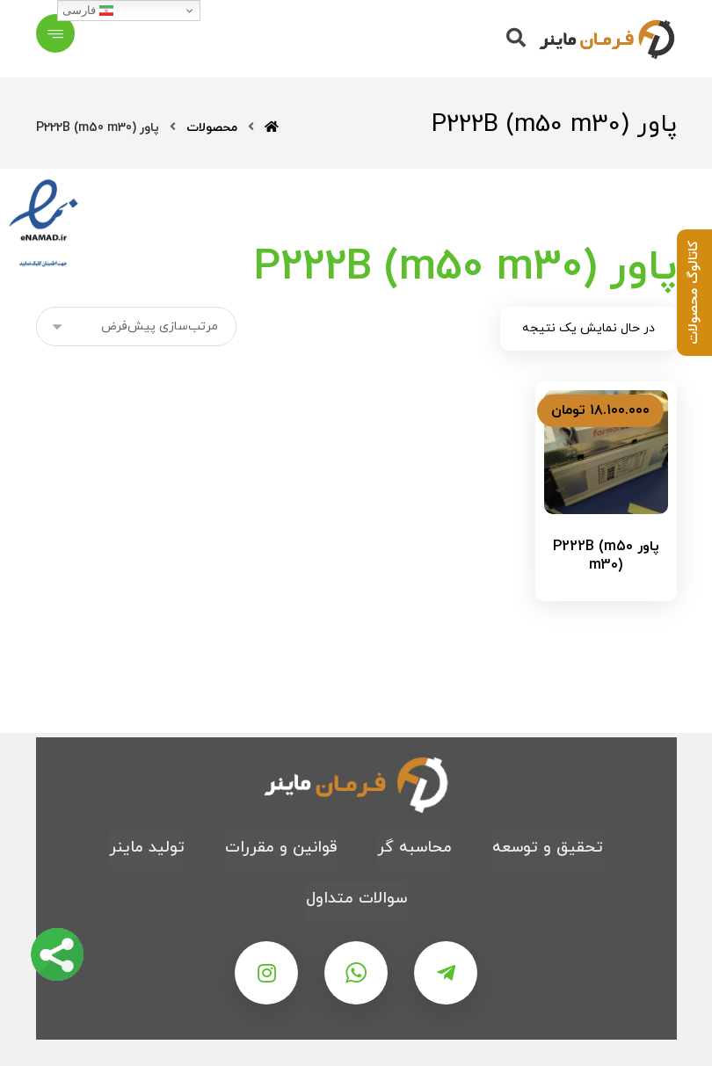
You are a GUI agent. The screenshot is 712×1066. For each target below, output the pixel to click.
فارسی (87, 11)
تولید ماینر (147, 848)
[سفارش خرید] (136, 326)
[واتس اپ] (356, 972)
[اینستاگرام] (266, 972)
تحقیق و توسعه (547, 848)
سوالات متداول (356, 899)
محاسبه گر (414, 848)
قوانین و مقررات (281, 848)
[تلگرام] (445, 972)
